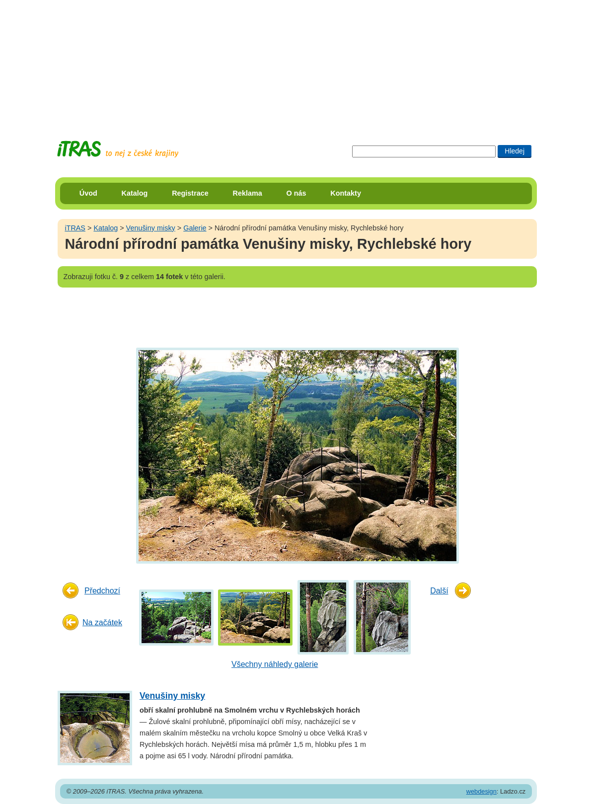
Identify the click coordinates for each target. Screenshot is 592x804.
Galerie (194, 228)
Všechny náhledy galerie (274, 664)
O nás (296, 193)
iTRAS (75, 228)
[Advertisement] (296, 62)
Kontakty (345, 193)
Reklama (247, 193)
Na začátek (102, 622)
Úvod (88, 193)
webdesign (481, 791)
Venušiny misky (150, 228)
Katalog (135, 193)
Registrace (190, 193)
